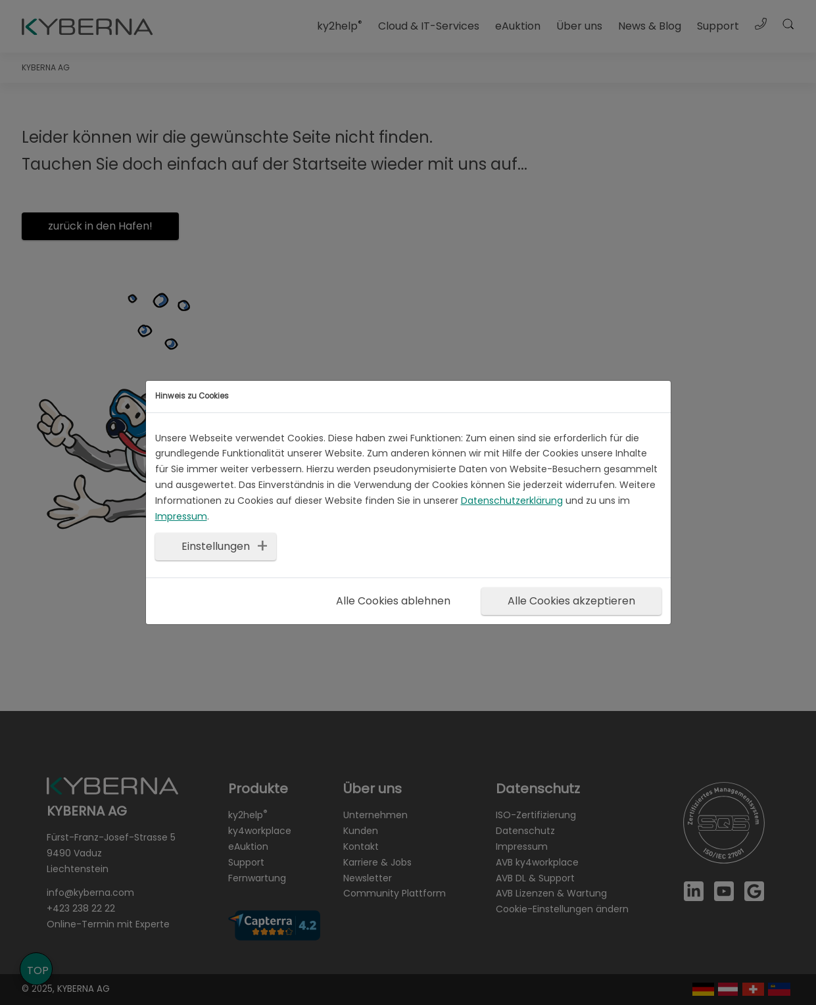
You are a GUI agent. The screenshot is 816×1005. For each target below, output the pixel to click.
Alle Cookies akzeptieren (571, 600)
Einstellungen (215, 546)
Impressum (181, 516)
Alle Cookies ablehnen (393, 600)
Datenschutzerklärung (512, 500)
